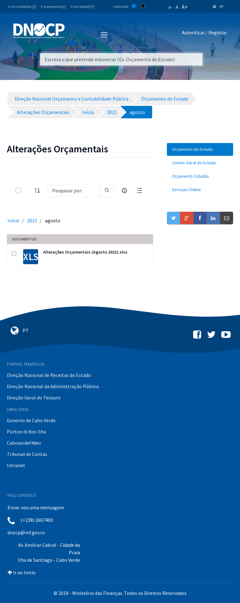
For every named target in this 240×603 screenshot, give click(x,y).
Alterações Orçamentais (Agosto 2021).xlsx (85, 252)
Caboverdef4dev (24, 443)
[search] (107, 190)
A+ (185, 6)
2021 (32, 220)
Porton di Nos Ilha (26, 431)
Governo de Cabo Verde (31, 420)
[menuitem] (200, 149)
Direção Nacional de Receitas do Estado (49, 375)
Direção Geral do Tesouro (34, 397)
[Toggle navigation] (73, 33)
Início (13, 220)
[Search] (73, 190)
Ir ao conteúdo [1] (22, 6)
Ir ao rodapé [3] (82, 6)
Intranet (16, 465)
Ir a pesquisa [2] (53, 6)
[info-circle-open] (124, 190)
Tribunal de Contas (27, 454)
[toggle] (28, 190)
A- (170, 7)
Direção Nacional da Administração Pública (53, 386)
